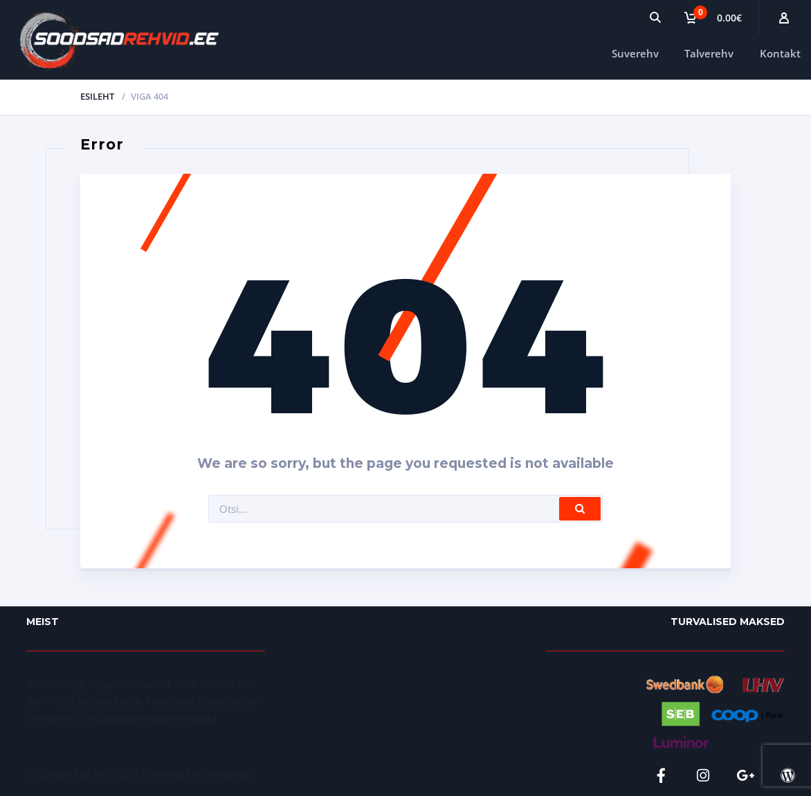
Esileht (97, 96)
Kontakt (780, 53)
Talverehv (708, 53)
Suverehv (635, 53)
